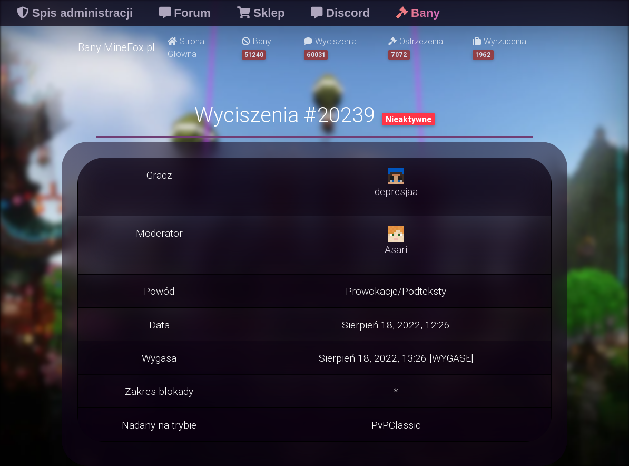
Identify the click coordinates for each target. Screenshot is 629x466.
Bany (256, 48)
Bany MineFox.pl (116, 47)
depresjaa (396, 191)
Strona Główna (186, 47)
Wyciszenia (330, 48)
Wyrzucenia (499, 48)
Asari (396, 249)
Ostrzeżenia (415, 48)
